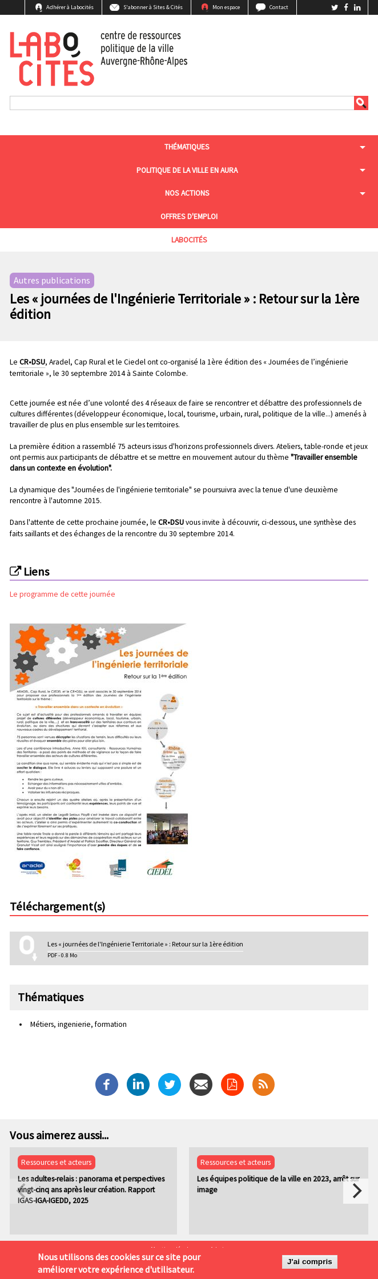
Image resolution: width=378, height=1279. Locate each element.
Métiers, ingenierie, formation (78, 1024)
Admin (218, 1249)
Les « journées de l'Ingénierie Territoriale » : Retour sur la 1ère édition (145, 944)
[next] (355, 1191)
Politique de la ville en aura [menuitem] (187, 170)
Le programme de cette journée (62, 594)
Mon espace (226, 7)
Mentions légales (172, 1249)
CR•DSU (32, 362)
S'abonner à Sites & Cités (153, 7)
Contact (279, 7)
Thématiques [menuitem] (187, 147)
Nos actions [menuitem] (187, 193)
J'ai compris (309, 1265)
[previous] (22, 1191)
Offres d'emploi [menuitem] (189, 216)
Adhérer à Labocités (70, 7)
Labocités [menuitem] (189, 240)
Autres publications (52, 280)
